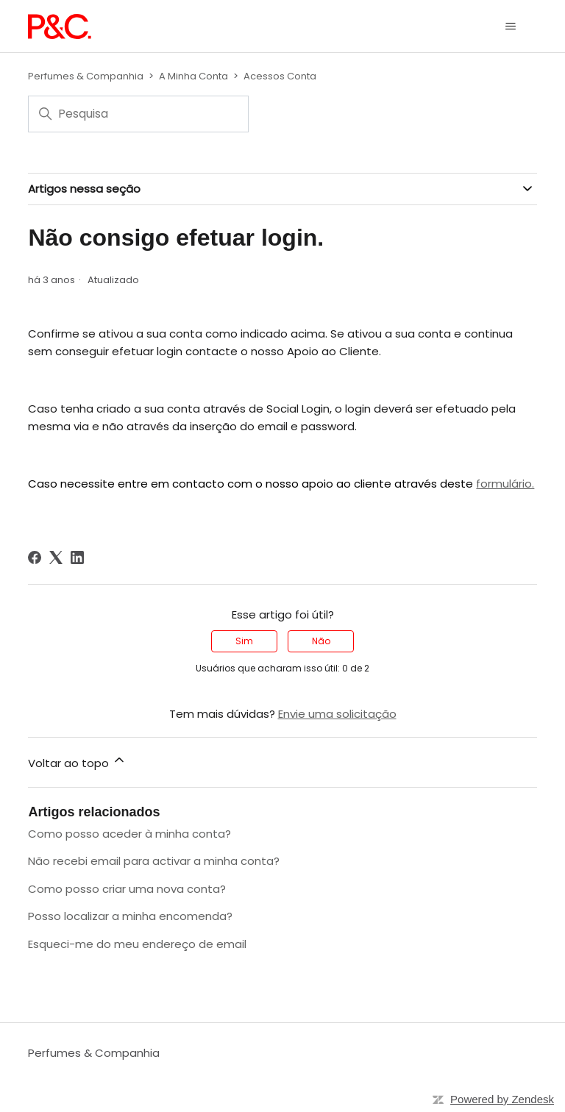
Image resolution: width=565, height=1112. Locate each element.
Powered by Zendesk (502, 1099)
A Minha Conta (193, 76)
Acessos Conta (280, 76)
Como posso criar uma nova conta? (127, 889)
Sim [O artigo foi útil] (244, 641)
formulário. (505, 483)
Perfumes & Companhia (85, 76)
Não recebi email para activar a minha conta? (154, 861)
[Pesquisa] (138, 114)
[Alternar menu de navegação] (511, 26)
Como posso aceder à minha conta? (129, 833)
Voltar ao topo (77, 761)
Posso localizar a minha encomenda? (130, 916)
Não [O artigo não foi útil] (321, 641)
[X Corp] (56, 557)
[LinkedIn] (77, 557)
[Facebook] (34, 557)
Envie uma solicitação (337, 713)
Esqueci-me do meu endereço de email (137, 944)
